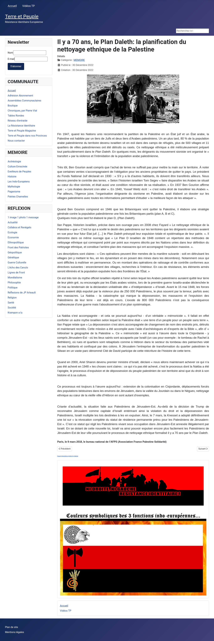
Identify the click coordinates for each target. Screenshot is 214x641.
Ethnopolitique (16, 242)
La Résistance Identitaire (21, 125)
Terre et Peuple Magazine (22, 130)
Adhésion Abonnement (20, 95)
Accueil (12, 6)
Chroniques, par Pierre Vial (22, 110)
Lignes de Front (16, 272)
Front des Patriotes (18, 247)
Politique (12, 287)
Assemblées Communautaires (24, 100)
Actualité (13, 222)
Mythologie (14, 186)
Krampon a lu (15, 312)
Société (12, 307)
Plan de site (11, 627)
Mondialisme (15, 277)
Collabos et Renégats (19, 227)
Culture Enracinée (17, 166)
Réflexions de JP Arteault (22, 292)
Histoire (12, 176)
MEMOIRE (79, 60)
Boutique (13, 105)
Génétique (13, 257)
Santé (11, 302)
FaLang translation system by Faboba (67, 456)
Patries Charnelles (18, 196)
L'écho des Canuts (18, 267)
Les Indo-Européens (19, 181)
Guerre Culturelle (17, 262)
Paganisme (14, 191)
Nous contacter (16, 140)
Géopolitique (15, 252)
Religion (12, 297)
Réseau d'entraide (17, 120)
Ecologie (12, 232)
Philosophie (14, 282)
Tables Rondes (16, 115)
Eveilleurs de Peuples (19, 171)
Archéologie (14, 161)
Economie (13, 237)
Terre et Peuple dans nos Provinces (27, 135)
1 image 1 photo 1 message (23, 217)
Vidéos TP (28, 6)
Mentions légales (14, 632)
